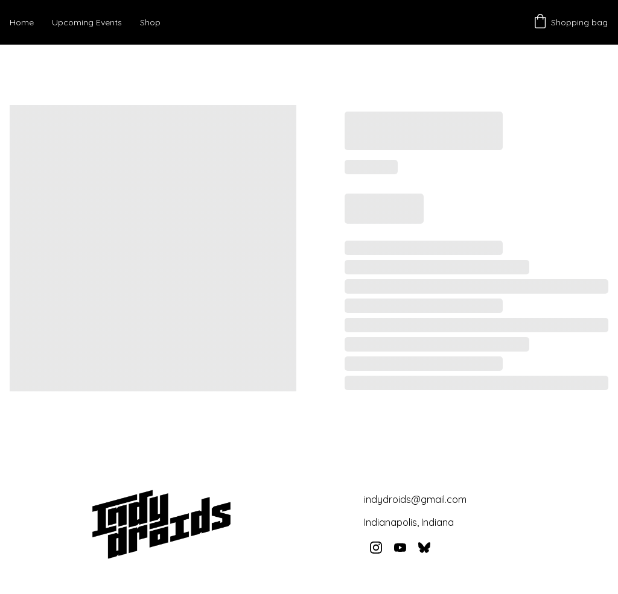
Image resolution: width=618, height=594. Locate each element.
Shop (150, 22)
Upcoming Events (87, 22)
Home (22, 22)
